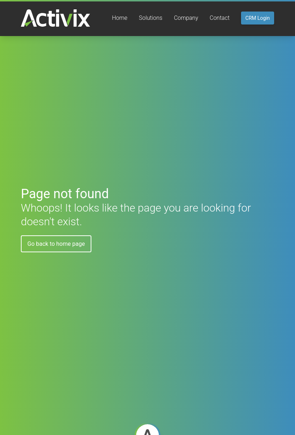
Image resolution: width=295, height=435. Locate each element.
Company (186, 17)
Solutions (150, 17)
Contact (220, 17)
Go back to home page (56, 243)
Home (119, 17)
